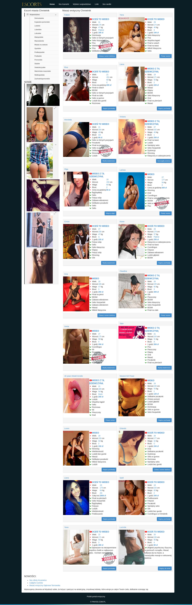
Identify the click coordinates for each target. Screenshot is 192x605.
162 (155, 130)
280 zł (100, 545)
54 (99, 391)
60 (107, 80)
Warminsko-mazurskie (42, 71)
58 (99, 339)
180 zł (100, 33)
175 (99, 25)
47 (99, 27)
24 (155, 383)
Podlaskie (38, 56)
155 (99, 232)
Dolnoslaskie (39, 18)
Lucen (66, 428)
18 (155, 75)
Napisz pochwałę (109, 108)
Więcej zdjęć (110, 213)
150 (107, 182)
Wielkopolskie (39, 75)
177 (163, 180)
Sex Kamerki (64, 4)
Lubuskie (37, 33)
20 (99, 281)
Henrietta (68, 120)
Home (52, 4)
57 (155, 234)
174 (155, 25)
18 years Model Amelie (73, 376)
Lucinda (123, 527)
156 (155, 537)
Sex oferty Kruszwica (37, 580)
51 (155, 339)
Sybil (122, 478)
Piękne (101, 30)
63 (99, 441)
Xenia (66, 326)
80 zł (100, 137)
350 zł (100, 344)
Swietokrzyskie (39, 67)
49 (99, 132)
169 (99, 284)
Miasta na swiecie (40, 45)
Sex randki (107, 4)
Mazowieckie (39, 41)
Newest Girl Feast (127, 376)
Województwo (33, 15)
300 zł (164, 188)
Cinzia (66, 222)
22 (99, 535)
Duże (100, 394)
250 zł (156, 137)
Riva (66, 67)
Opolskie (37, 48)
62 (155, 441)
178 (155, 232)
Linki (97, 4)
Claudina (123, 271)
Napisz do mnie (164, 568)
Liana (122, 64)
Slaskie (37, 64)
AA (99, 135)
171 (155, 77)
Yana (122, 15)
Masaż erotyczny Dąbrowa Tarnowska (44, 585)
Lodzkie (37, 26)
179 (101, 488)
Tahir (122, 324)
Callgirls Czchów (36, 583)
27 (155, 127)
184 (99, 130)
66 (155, 540)
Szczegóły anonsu (164, 161)
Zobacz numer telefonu (107, 56)
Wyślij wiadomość (109, 161)
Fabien (67, 15)
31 (99, 22)
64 (101, 490)
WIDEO (150, 174)
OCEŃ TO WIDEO (100, 19)
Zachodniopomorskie (42, 79)
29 (155, 22)
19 (107, 179)
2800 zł (103, 496)
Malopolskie (38, 37)
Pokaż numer (165, 56)
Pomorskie (38, 60)
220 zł (156, 85)
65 (155, 490)
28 (155, 229)
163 (155, 336)
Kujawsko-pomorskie (42, 22)
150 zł (100, 446)
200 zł (108, 85)
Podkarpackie (39, 52)
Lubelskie (37, 30)
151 (107, 77)
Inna (66, 274)
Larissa (123, 170)
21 (107, 75)
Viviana (123, 117)
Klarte (122, 222)
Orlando (123, 428)
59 (163, 182)
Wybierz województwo (82, 4)
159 (99, 438)
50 (155, 80)
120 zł (156, 394)
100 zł (156, 33)
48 (155, 27)
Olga (66, 169)
